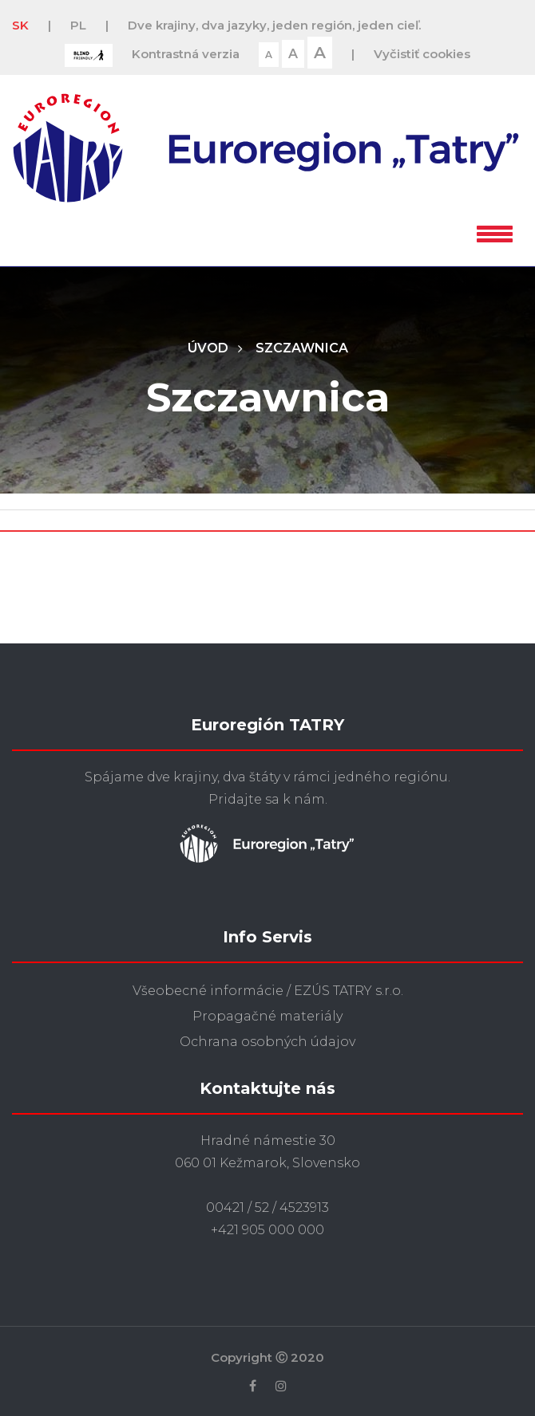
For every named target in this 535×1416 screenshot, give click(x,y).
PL (78, 25)
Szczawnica (302, 348)
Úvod (208, 348)
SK (20, 25)
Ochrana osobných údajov (267, 1041)
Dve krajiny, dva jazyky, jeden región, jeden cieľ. (274, 25)
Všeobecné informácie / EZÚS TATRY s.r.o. (268, 990)
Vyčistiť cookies (422, 53)
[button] (495, 231)
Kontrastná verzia (186, 53)
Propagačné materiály (267, 1016)
